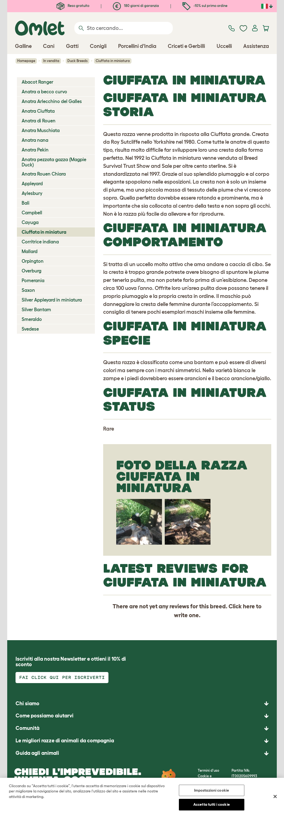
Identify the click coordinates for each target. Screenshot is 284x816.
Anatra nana (35, 140)
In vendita (51, 61)
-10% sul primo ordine (204, 6)
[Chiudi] (275, 797)
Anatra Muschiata (41, 130)
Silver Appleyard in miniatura (52, 299)
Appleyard (32, 183)
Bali (25, 202)
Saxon (28, 290)
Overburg (31, 270)
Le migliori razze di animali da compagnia (65, 740)
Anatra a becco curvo (44, 91)
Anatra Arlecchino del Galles (52, 101)
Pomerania (33, 280)
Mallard (29, 251)
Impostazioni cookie (211, 791)
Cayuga (30, 222)
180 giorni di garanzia (136, 6)
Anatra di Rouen (38, 120)
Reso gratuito (73, 6)
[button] (142, 753)
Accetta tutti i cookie (211, 805)
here (249, 606)
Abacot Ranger (37, 81)
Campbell (32, 212)
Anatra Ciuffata (38, 111)
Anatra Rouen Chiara (44, 173)
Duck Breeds (77, 61)
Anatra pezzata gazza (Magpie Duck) (54, 162)
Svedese (30, 328)
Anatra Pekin (35, 149)
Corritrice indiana (40, 241)
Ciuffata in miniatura (44, 232)
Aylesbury (32, 193)
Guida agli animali (37, 753)
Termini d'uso (208, 770)
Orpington (33, 261)
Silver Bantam (36, 309)
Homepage (26, 61)
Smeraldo (32, 319)
